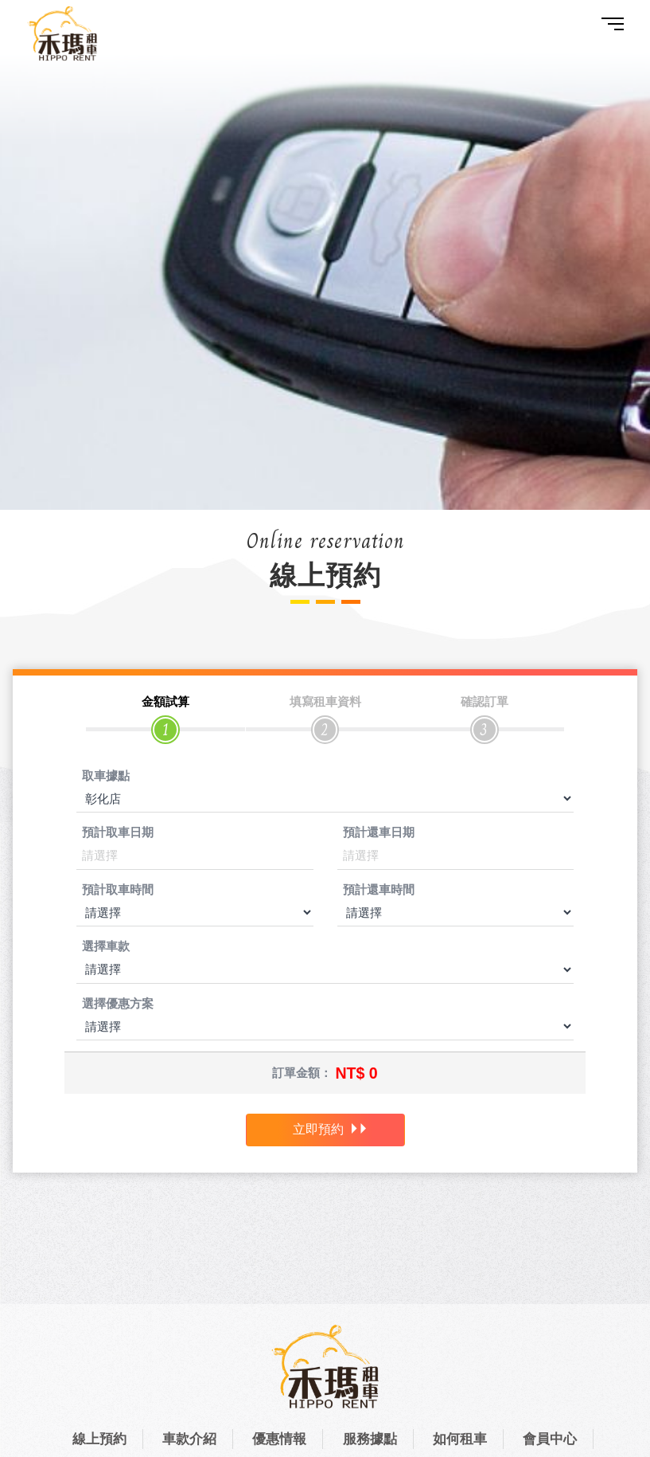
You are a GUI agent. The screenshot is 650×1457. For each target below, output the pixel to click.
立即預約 (331, 1129)
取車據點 (106, 775)
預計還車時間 (379, 889)
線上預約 (99, 1439)
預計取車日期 (118, 833)
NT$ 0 (356, 1073)
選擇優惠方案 (118, 1003)
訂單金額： (302, 1072)
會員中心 (550, 1439)
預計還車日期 (379, 833)
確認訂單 (484, 701)
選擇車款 (106, 947)
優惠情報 (279, 1439)
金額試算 (165, 701)
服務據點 (370, 1439)
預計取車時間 (118, 889)
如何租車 (460, 1439)
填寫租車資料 (325, 701)
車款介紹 (189, 1439)
